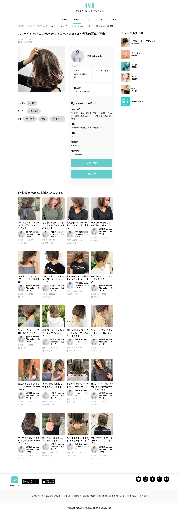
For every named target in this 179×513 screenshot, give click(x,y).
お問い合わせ (37, 496)
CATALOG (77, 19)
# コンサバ (33, 111)
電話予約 (91, 174)
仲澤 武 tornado (94, 56)
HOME (64, 19)
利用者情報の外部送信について (111, 496)
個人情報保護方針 (53, 496)
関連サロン (132, 496)
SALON (103, 19)
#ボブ (43, 119)
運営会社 (143, 496)
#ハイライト (58, 119)
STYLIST (90, 19)
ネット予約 (91, 163)
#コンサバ (30, 119)
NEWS (114, 19)
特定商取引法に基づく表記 (85, 496)
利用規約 (67, 496)
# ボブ (32, 103)
